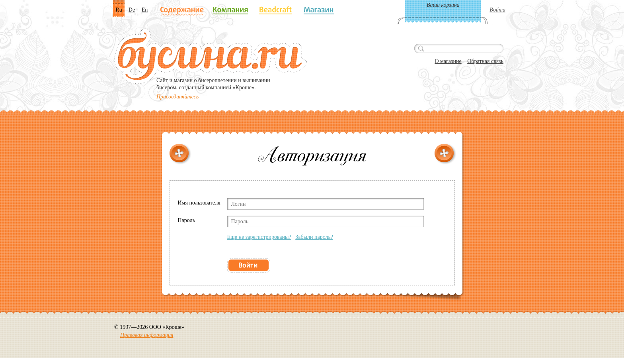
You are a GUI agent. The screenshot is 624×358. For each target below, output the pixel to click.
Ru (118, 10)
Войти (497, 10)
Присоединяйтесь (177, 97)
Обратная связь (485, 61)
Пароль (186, 220)
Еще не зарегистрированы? (259, 237)
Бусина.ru (210, 56)
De (132, 10)
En (145, 10)
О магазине (448, 61)
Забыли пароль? (314, 237)
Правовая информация (146, 335)
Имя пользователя (199, 203)
